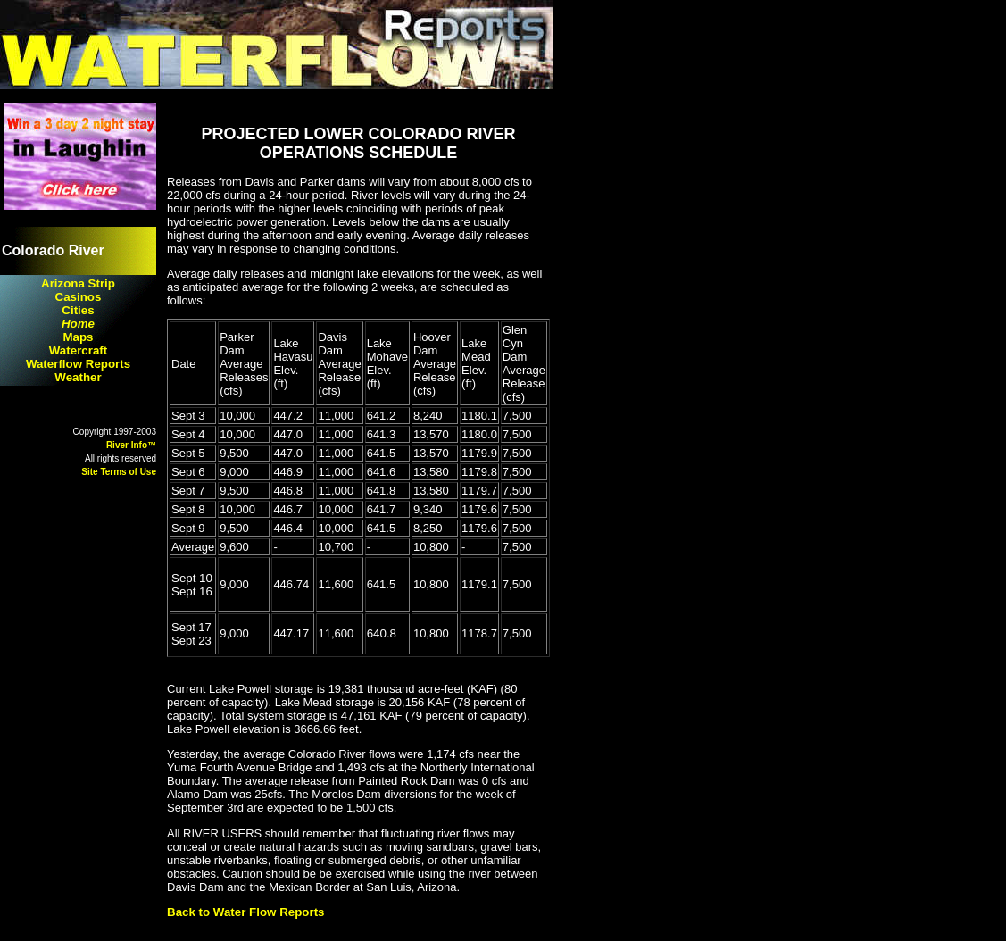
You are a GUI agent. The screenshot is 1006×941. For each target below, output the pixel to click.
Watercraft (78, 350)
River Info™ (131, 445)
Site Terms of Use (118, 472)
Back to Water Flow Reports (246, 912)
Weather (77, 377)
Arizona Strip (78, 283)
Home (78, 323)
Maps (77, 337)
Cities (78, 310)
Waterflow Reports (78, 364)
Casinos (78, 297)
